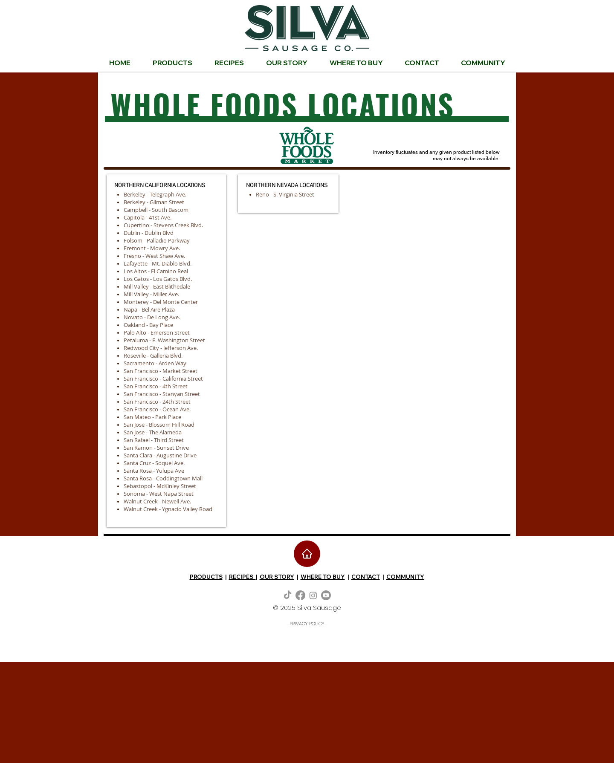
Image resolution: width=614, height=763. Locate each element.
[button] (483, 63)
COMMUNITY (405, 576)
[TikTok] (288, 595)
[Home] (307, 553)
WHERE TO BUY (323, 576)
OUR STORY (277, 576)
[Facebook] (300, 595)
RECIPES (242, 576)
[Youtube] (326, 595)
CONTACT (365, 576)
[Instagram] (313, 595)
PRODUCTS (206, 576)
